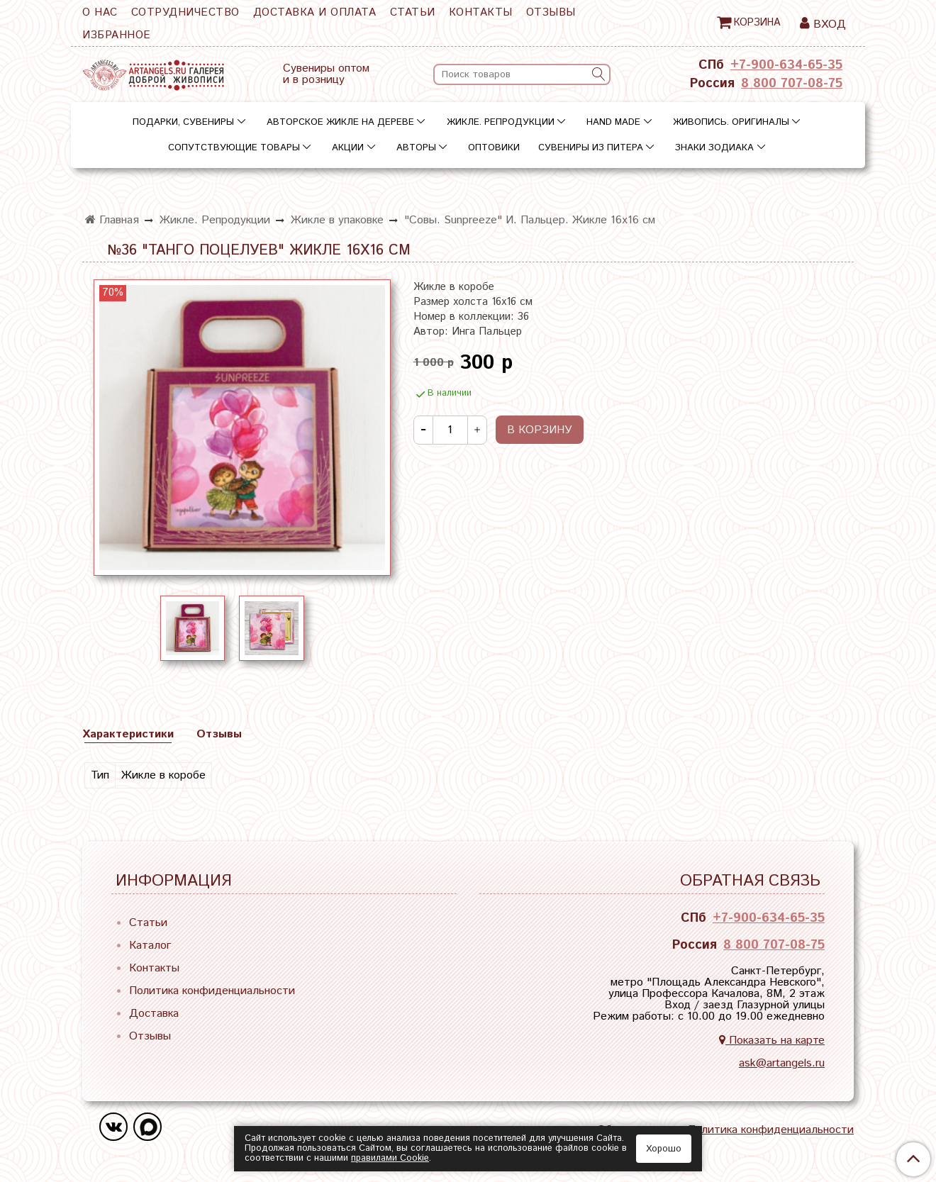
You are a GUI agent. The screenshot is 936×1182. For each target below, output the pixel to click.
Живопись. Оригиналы (731, 122)
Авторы (416, 148)
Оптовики (494, 148)
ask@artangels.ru (782, 1063)
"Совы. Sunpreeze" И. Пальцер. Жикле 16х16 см (529, 220)
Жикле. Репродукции (501, 122)
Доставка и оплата (315, 12)
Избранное (116, 35)
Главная (112, 220)
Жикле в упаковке (337, 220)
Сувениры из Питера (590, 148)
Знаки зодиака (714, 148)
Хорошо (663, 1149)
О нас (100, 12)
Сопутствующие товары (234, 148)
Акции (348, 148)
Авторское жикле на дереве (340, 122)
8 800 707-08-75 (791, 83)
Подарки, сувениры (183, 122)
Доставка (154, 1013)
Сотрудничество (185, 12)
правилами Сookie (390, 1158)
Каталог (150, 945)
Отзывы (551, 12)
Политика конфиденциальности (212, 991)
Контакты (481, 12)
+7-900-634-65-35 (786, 65)
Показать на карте (772, 1040)
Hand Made (613, 122)
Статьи (412, 12)
